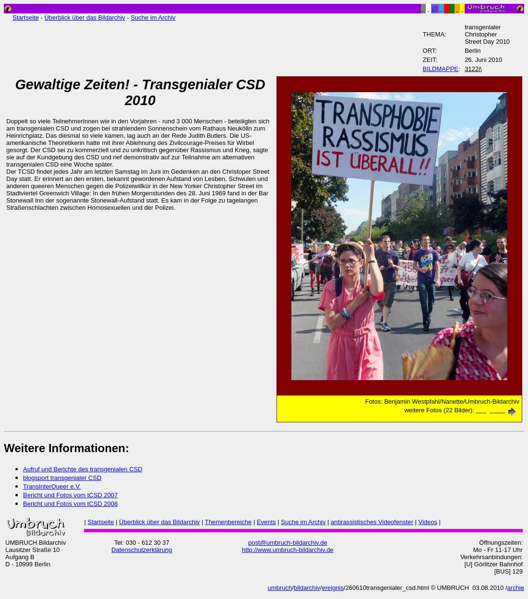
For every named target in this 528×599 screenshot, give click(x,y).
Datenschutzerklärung (141, 549)
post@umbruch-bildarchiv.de (287, 542)
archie (515, 587)
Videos (427, 522)
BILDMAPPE (440, 68)
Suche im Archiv (153, 17)
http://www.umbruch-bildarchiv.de (288, 549)
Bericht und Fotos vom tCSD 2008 (70, 503)
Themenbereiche (228, 522)
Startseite (25, 17)
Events (266, 522)
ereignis (333, 587)
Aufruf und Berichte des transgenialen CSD (83, 469)
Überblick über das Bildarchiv (84, 17)
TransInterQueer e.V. (52, 486)
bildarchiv (307, 587)
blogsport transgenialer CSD (62, 477)
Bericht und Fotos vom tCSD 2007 (70, 495)
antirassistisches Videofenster (372, 522)
